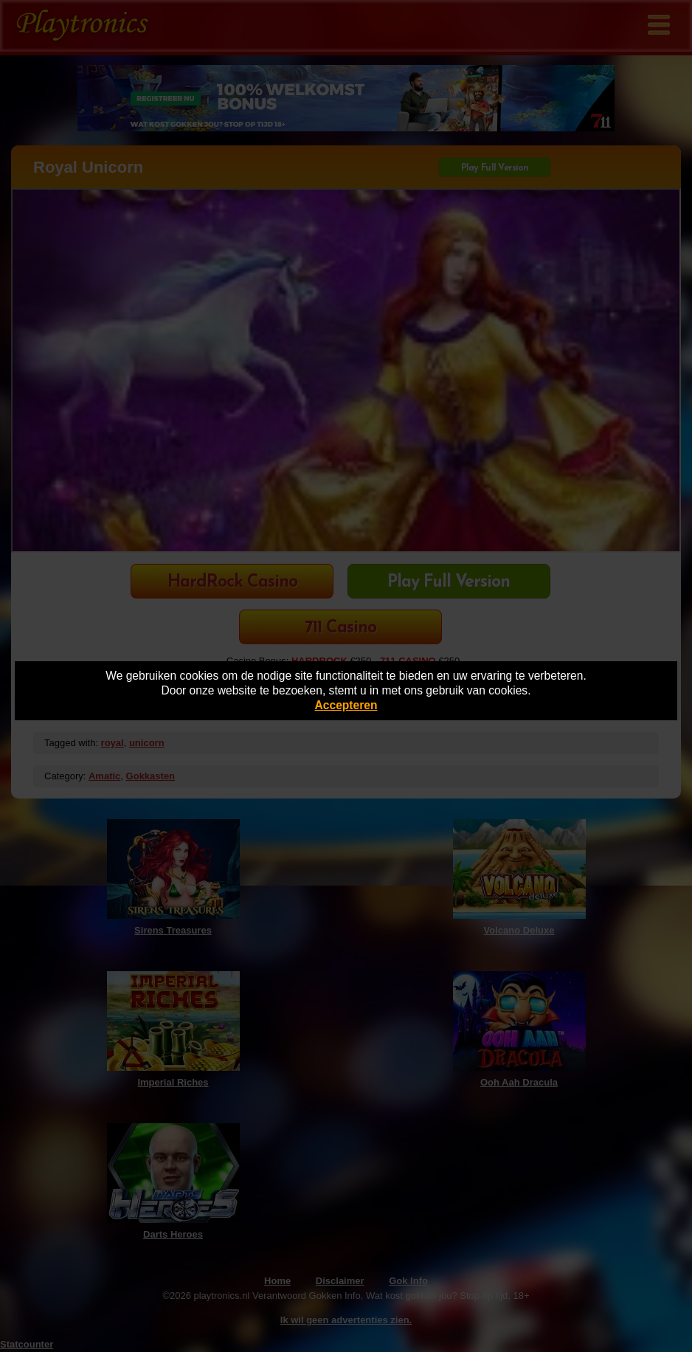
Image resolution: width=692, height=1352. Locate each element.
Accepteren (346, 705)
